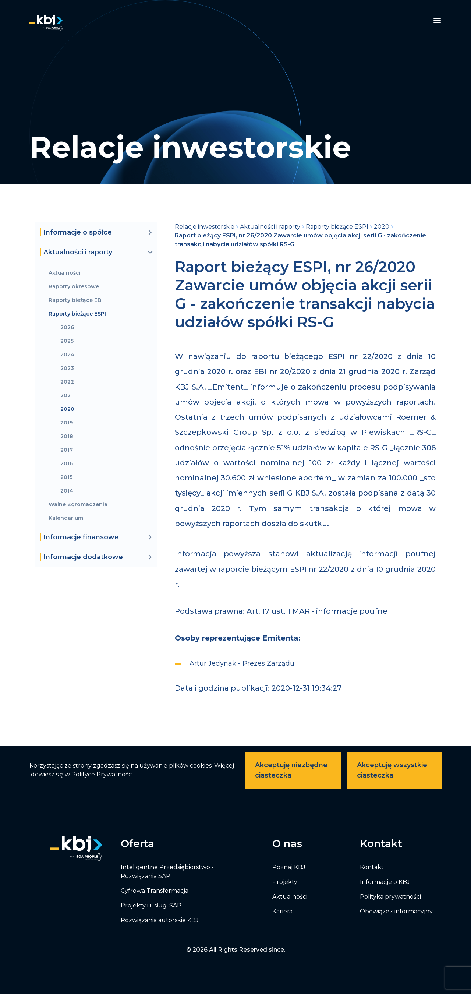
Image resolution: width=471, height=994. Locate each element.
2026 (67, 327)
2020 (67, 409)
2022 (67, 382)
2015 (66, 477)
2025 (67, 341)
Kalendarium (66, 518)
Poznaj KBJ (288, 867)
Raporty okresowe (74, 286)
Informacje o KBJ (385, 881)
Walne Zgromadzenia (78, 504)
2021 (66, 395)
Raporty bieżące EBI (76, 300)
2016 (66, 464)
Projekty (284, 881)
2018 (66, 436)
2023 (67, 368)
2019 (66, 423)
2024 (67, 355)
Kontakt (372, 867)
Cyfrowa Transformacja (154, 890)
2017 (66, 450)
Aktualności (65, 273)
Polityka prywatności (390, 896)
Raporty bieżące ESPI (77, 314)
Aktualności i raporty (270, 226)
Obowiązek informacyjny (396, 911)
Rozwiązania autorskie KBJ (160, 920)
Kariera (282, 911)
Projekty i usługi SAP (151, 905)
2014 (66, 491)
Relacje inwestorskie (204, 226)
